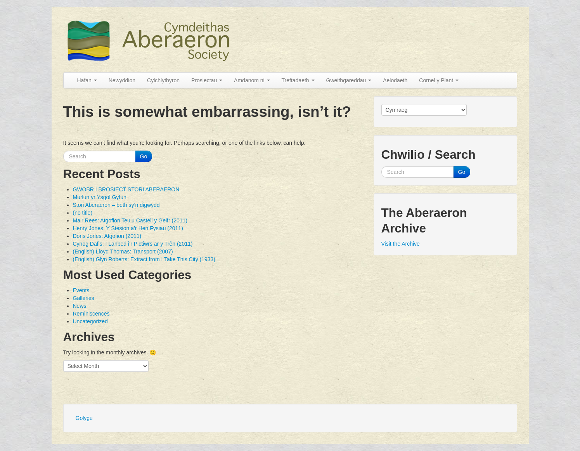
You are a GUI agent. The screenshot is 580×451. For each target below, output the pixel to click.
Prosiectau (206, 80)
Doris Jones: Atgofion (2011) (107, 236)
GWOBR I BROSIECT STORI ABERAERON (126, 189)
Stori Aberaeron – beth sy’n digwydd (116, 205)
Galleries (83, 298)
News (80, 306)
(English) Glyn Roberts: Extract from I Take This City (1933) (144, 259)
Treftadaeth (298, 80)
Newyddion (122, 80)
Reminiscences (91, 313)
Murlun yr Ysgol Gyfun (99, 197)
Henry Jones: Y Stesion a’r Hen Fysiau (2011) (128, 228)
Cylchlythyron (163, 80)
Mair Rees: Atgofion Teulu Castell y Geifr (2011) (130, 220)
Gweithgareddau (349, 80)
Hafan (87, 80)
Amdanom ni (252, 80)
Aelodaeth (395, 80)
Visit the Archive (400, 244)
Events (81, 290)
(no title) (83, 213)
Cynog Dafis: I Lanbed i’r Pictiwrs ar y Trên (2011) (133, 244)
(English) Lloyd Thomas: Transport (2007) (123, 251)
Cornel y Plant (439, 80)
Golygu (84, 418)
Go (143, 156)
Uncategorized (90, 321)
